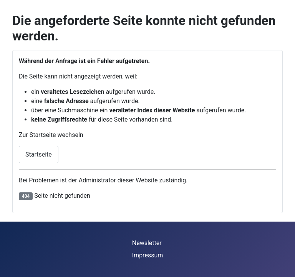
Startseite (38, 154)
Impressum (147, 255)
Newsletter (147, 243)
